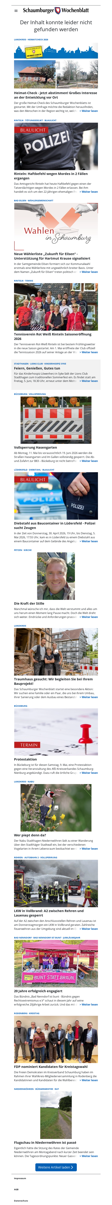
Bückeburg (21, 394)
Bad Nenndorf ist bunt (47, 937)
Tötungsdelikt (34, 120)
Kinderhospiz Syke (55, 363)
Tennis (29, 280)
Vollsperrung (37, 394)
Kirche (28, 550)
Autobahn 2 (31, 857)
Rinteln (19, 120)
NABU (31, 781)
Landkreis (20, 39)
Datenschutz (21, 1200)
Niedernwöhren (24, 1088)
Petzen (18, 550)
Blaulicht (50, 120)
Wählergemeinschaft (40, 200)
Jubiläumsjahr (71, 937)
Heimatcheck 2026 (38, 39)
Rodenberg (21, 1013)
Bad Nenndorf (23, 937)
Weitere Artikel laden (56, 1167)
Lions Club (36, 363)
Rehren (18, 857)
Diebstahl (35, 469)
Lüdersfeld (21, 469)
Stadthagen (21, 363)
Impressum (20, 1178)
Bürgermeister (44, 1088)
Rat (57, 1088)
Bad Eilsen (20, 200)
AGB (16, 1189)
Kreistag (34, 1013)
